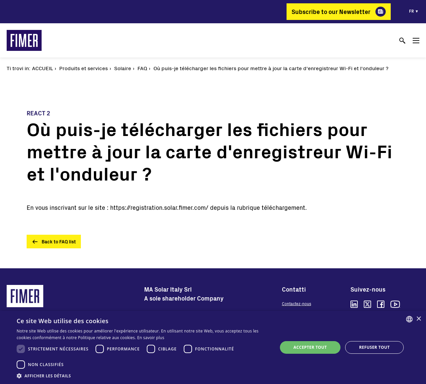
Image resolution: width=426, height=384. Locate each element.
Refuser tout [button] (374, 347)
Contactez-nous (296, 303)
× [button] (418, 319)
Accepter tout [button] (310, 347)
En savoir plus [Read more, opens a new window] (150, 337)
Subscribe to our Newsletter (331, 12)
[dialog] (213, 347)
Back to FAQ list (59, 241)
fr (411, 11)
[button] (143, 375)
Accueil (42, 67)
